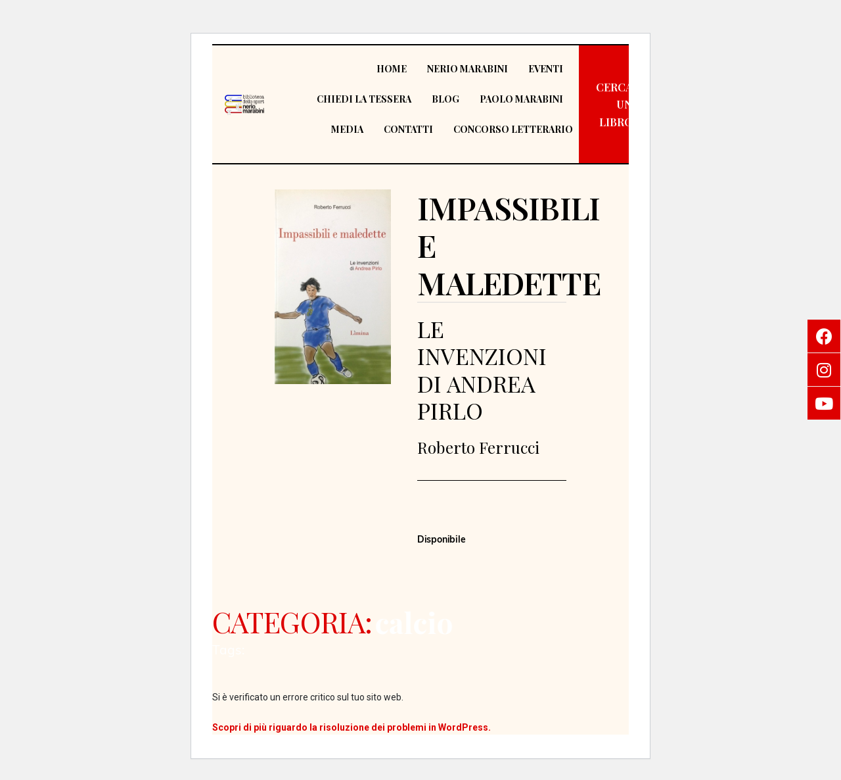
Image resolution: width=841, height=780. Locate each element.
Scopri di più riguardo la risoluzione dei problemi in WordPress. (351, 727)
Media (347, 129)
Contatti (408, 129)
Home (391, 68)
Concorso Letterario (513, 129)
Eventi (545, 68)
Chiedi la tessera (364, 99)
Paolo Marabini (521, 99)
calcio (414, 622)
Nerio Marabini (467, 68)
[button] (614, 104)
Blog (445, 99)
